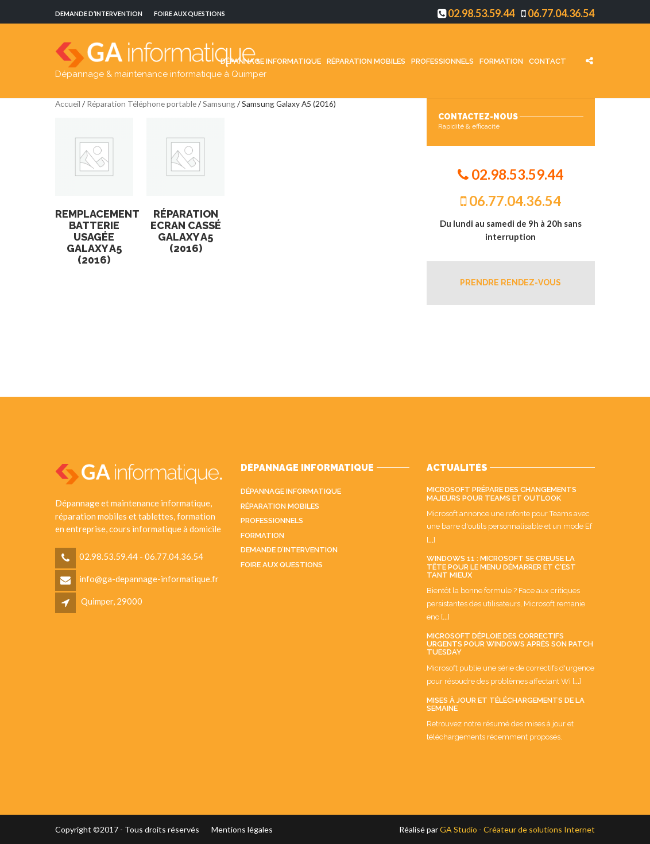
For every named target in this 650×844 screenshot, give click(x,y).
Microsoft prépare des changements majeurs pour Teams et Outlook (502, 493)
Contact (547, 60)
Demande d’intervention (98, 13)
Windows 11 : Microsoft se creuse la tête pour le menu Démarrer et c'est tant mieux (501, 566)
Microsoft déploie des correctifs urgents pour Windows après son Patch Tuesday (510, 644)
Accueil (67, 104)
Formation (501, 60)
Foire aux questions (189, 13)
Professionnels (442, 60)
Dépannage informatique (270, 60)
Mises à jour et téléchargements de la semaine (506, 704)
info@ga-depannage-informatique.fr (149, 579)
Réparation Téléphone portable (141, 104)
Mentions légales (242, 829)
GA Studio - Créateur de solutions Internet (517, 829)
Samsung (219, 104)
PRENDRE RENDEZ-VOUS (510, 282)
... (431, 540)
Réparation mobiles (366, 60)
